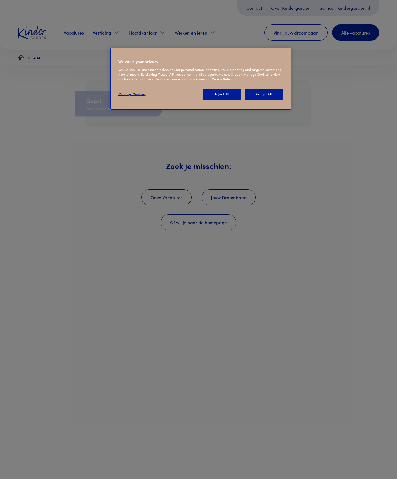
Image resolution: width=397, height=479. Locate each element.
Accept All (264, 94)
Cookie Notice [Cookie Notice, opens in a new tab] (222, 79)
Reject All (222, 94)
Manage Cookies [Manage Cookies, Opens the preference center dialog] (132, 94)
